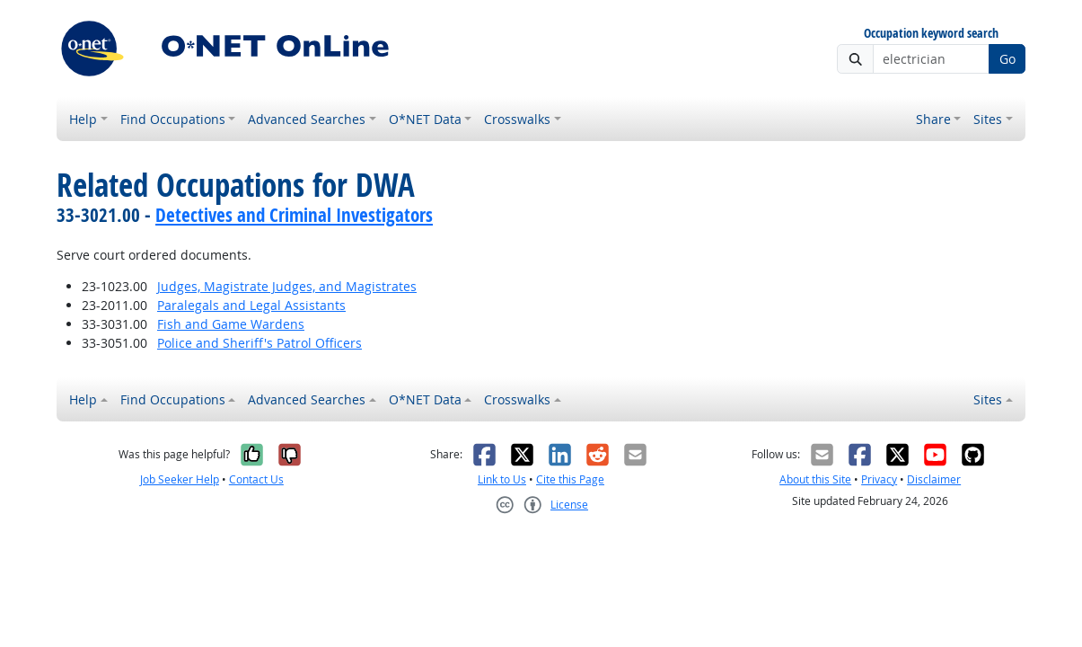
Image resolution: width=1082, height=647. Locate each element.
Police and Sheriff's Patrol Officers (259, 342)
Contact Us (256, 479)
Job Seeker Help (179, 479)
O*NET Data (425, 119)
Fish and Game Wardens (230, 323)
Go (1007, 58)
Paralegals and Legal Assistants (251, 305)
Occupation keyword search (931, 33)
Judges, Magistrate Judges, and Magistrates (287, 286)
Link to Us (502, 479)
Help (83, 119)
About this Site (815, 479)
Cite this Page (570, 479)
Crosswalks (517, 119)
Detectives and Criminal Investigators (294, 214)
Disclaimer (934, 479)
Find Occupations (172, 119)
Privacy (879, 479)
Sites (987, 119)
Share (933, 119)
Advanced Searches (306, 119)
